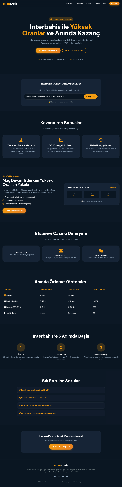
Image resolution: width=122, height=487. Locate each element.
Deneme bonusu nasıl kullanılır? (33, 398)
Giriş (114, 3)
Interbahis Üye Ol (61, 447)
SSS (104, 3)
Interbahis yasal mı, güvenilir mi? (34, 390)
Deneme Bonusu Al (48, 50)
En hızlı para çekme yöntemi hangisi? (35, 405)
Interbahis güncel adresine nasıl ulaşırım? (37, 413)
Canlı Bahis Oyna (14, 210)
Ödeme (97, 3)
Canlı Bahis (79, 3)
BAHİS (10, 3)
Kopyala (90, 96)
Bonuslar (69, 3)
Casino (88, 3)
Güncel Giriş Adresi (74, 50)
